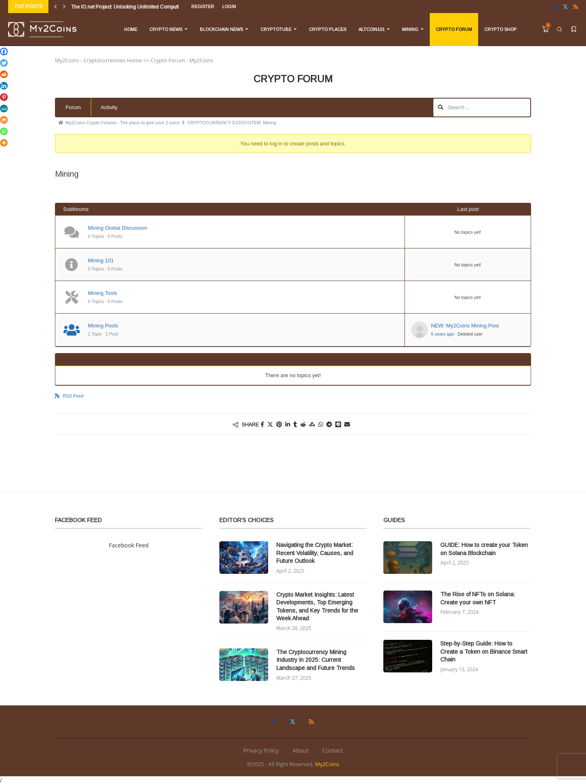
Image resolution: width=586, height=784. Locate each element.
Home (130, 29)
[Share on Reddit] (303, 424)
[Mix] (4, 120)
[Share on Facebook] (262, 424)
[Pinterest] (4, 97)
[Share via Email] (347, 424)
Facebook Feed (129, 545)
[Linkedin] (4, 86)
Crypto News (165, 29)
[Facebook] (556, 6)
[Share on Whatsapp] (320, 424)
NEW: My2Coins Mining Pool (465, 326)
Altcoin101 (372, 29)
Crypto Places (327, 29)
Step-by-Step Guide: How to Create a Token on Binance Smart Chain (483, 651)
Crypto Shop (500, 29)
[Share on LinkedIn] (287, 424)
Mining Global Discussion (117, 228)
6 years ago (442, 334)
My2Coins (327, 764)
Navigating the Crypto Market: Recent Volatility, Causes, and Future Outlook (314, 553)
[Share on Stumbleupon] (312, 424)
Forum (73, 107)
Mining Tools (102, 293)
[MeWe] (4, 108)
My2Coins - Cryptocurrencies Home (98, 60)
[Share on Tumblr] (295, 424)
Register (202, 6)
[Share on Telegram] (329, 424)
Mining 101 (101, 260)
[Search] (559, 29)
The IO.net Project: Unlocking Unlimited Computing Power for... (140, 7)
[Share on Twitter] (270, 424)
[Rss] (575, 6)
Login (229, 6)
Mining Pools (103, 326)
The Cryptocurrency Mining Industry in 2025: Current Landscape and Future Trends (315, 660)
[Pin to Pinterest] (279, 424)
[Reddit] (4, 74)
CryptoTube (275, 29)
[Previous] (55, 6)
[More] (4, 143)
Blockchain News (221, 29)
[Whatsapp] (4, 131)
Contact (332, 750)
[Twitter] (565, 6)
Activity (109, 107)
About (300, 750)
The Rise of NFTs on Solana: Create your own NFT (477, 598)
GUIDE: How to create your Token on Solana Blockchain (484, 549)
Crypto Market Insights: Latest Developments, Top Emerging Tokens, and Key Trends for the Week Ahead (317, 606)
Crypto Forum (454, 29)
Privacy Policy (261, 750)
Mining (410, 29)
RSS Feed (73, 395)
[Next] (64, 6)
